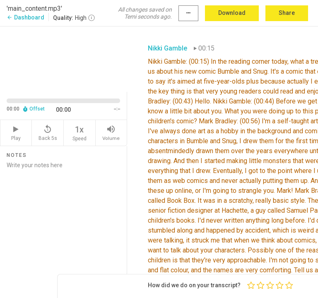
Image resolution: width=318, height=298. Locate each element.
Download (232, 13)
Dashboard (25, 17)
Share (287, 13)
